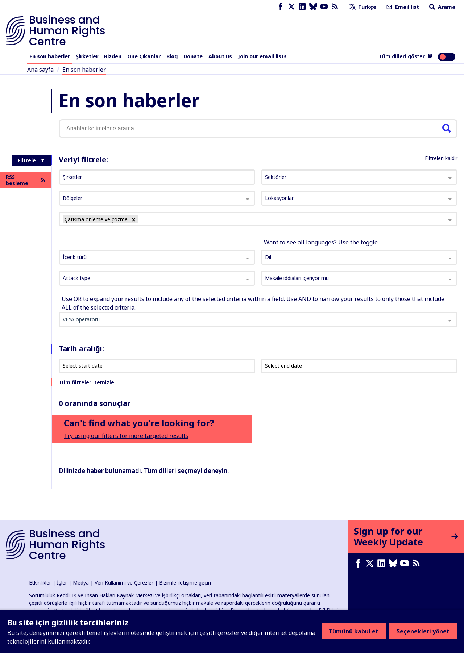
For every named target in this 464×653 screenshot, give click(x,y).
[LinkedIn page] (302, 7)
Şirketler (87, 56)
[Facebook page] (280, 7)
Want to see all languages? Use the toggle (321, 242)
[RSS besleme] (335, 7)
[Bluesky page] (313, 7)
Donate (193, 56)
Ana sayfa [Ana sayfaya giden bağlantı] (40, 70)
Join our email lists (262, 56)
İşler (62, 582)
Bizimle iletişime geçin (185, 582)
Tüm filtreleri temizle (86, 382)
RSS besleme (25, 180)
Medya (81, 582)
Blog (172, 56)
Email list (402, 6)
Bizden (112, 56)
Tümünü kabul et (353, 631)
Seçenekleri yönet (423, 631)
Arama (441, 6)
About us (220, 56)
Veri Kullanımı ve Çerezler (124, 582)
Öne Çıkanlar (144, 56)
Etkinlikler (40, 582)
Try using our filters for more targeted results (126, 436)
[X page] (291, 7)
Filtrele (31, 160)
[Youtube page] (324, 7)
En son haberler (49, 56)
